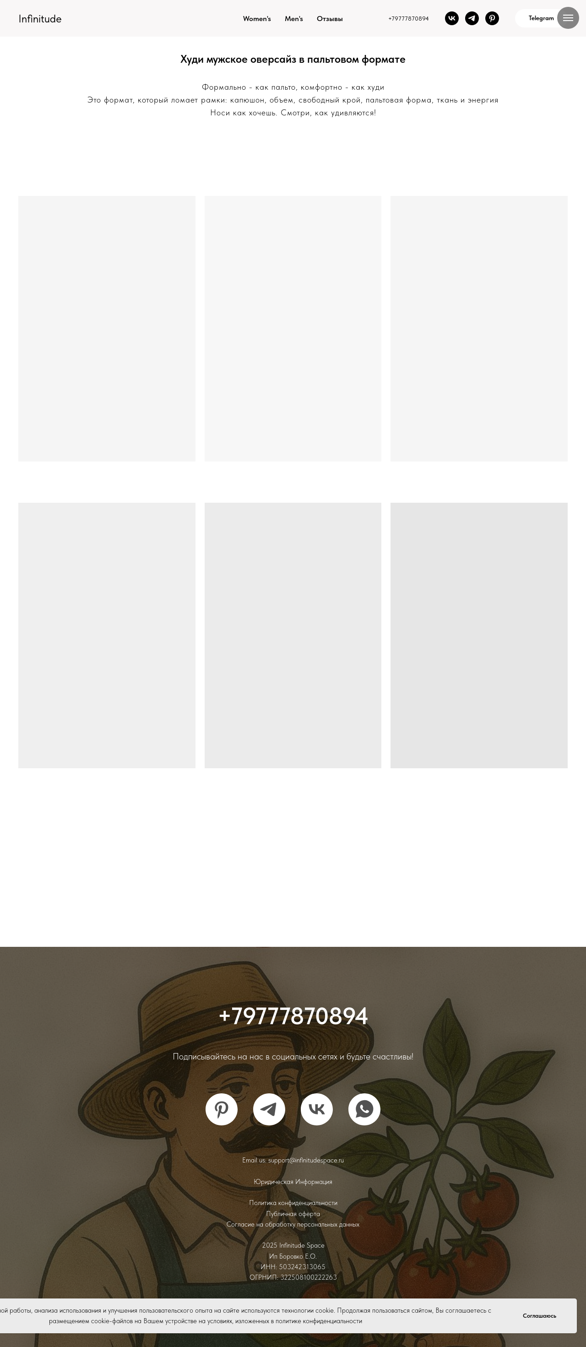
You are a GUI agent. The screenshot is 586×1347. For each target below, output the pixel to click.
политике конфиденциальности (319, 1321)
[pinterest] (492, 18)
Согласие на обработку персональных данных (293, 1224)
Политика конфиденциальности (293, 1203)
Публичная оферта (293, 1214)
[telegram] (472, 18)
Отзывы (330, 18)
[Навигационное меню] (568, 18)
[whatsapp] (364, 1109)
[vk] (452, 18)
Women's (257, 18)
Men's (294, 18)
